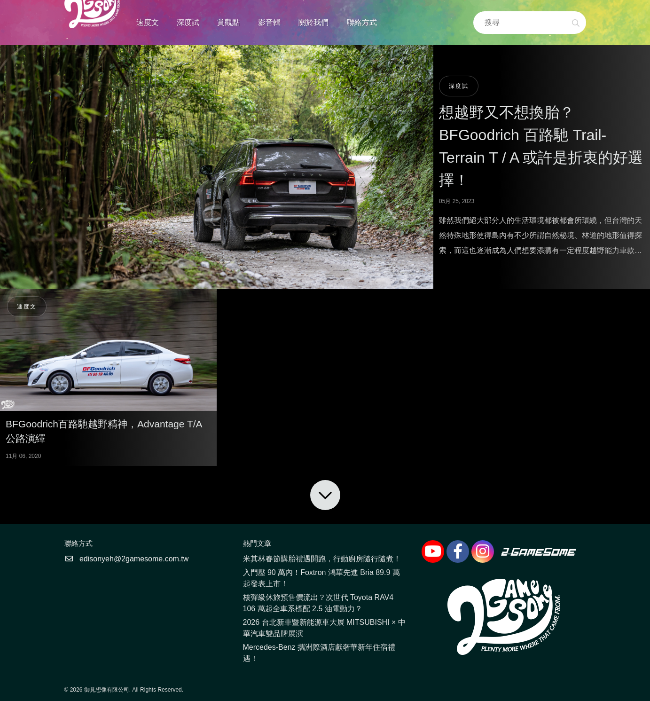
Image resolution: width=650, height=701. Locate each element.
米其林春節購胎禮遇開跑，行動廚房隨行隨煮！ (322, 559)
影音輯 (269, 22)
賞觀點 (228, 22)
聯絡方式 (362, 22)
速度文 (147, 22)
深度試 (188, 22)
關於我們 (313, 22)
